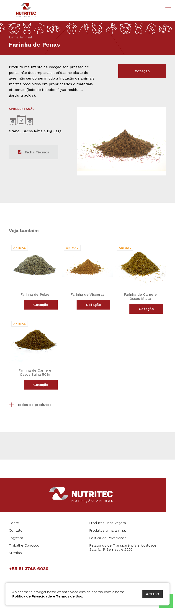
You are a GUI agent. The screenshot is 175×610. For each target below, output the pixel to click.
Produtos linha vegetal (108, 523)
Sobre (14, 523)
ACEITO (152, 594)
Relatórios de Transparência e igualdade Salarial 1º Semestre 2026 (123, 547)
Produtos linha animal (107, 530)
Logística (16, 538)
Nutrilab (15, 553)
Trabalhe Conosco (24, 545)
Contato (15, 530)
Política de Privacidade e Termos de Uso (47, 596)
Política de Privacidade (107, 538)
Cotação (142, 71)
